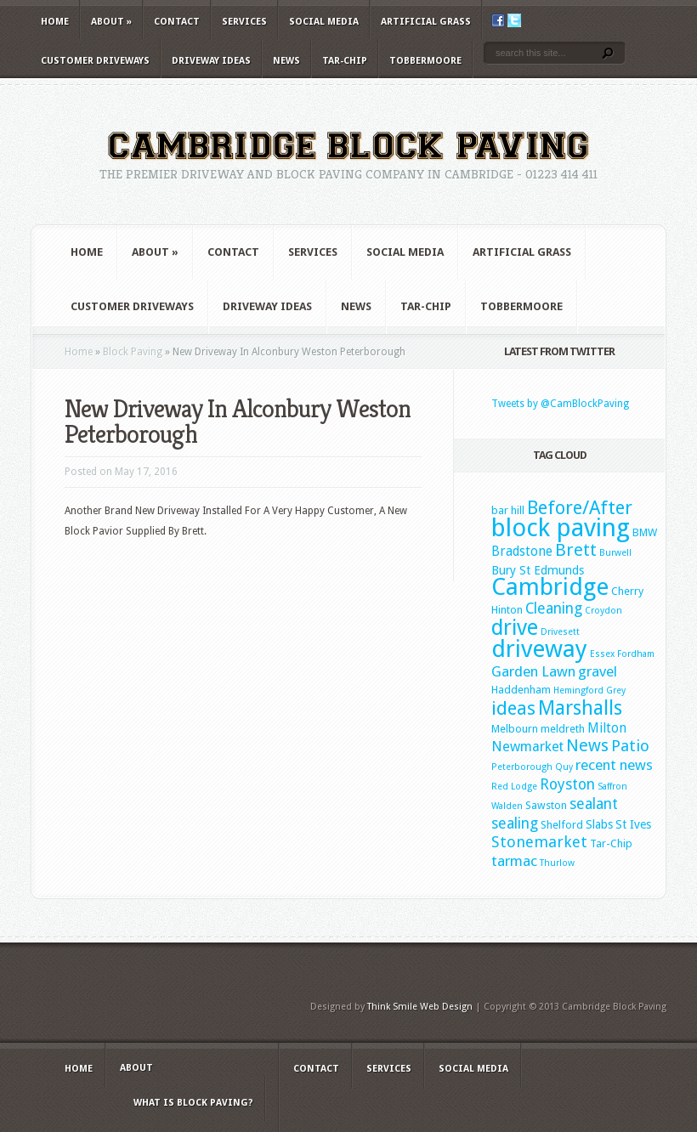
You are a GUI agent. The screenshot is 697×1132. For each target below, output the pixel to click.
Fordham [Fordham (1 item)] (635, 653)
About (111, 21)
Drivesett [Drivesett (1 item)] (560, 631)
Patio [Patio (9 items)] (630, 746)
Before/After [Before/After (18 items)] (579, 507)
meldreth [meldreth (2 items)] (563, 728)
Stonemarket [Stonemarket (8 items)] (539, 842)
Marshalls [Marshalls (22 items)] (580, 708)
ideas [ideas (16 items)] (513, 708)
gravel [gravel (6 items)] (597, 671)
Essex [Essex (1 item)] (602, 653)
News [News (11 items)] (587, 746)
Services (244, 21)
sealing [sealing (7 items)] (514, 823)
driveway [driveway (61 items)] (539, 649)
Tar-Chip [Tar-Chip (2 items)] (611, 843)
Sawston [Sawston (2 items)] (546, 805)
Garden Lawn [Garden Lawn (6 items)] (533, 671)
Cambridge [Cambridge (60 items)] (550, 587)
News (286, 60)
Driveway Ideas (211, 60)
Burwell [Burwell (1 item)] (615, 552)
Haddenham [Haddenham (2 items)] (521, 689)
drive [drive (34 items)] (514, 627)
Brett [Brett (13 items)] (576, 550)
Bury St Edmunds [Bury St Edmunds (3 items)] (537, 570)
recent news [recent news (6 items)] (614, 764)
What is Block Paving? (192, 1102)
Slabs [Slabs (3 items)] (599, 824)
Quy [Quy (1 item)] (564, 767)
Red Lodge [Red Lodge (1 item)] (514, 786)
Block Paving (132, 352)
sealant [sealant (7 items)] (594, 803)
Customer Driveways (95, 60)
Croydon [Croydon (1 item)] (603, 610)
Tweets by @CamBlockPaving (560, 404)
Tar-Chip (344, 60)
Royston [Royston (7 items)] (567, 784)
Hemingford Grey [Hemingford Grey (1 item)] (589, 690)
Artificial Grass (426, 21)
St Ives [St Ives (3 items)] (633, 824)
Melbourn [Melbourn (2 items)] (514, 728)
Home (55, 21)
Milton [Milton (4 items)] (606, 728)
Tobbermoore (425, 60)
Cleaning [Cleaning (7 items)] (553, 608)
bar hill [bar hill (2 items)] (507, 510)
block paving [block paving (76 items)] (560, 527)
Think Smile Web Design (420, 1006)
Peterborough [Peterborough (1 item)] (521, 767)
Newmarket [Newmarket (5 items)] (527, 747)
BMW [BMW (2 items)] (644, 532)
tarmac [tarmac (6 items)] (514, 860)
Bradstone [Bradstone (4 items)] (521, 551)
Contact (177, 21)
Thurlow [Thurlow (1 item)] (557, 863)
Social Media (324, 21)
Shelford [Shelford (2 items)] (562, 824)
